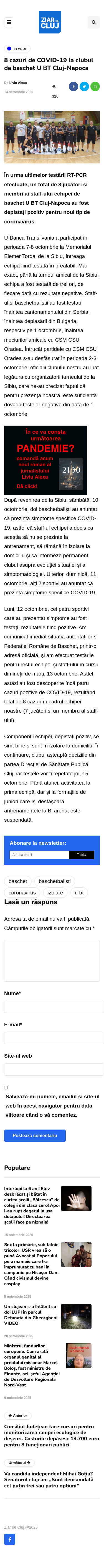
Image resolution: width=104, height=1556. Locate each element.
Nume (12, 993)
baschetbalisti (55, 881)
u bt (79, 893)
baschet (18, 881)
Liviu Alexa (18, 83)
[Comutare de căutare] (94, 22)
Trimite (81, 854)
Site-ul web (18, 1056)
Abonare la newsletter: (38, 843)
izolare (55, 893)
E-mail (13, 1024)
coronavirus (22, 893)
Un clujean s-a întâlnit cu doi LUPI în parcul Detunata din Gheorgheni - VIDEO (32, 1315)
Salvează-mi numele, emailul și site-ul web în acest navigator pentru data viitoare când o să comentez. (53, 1106)
